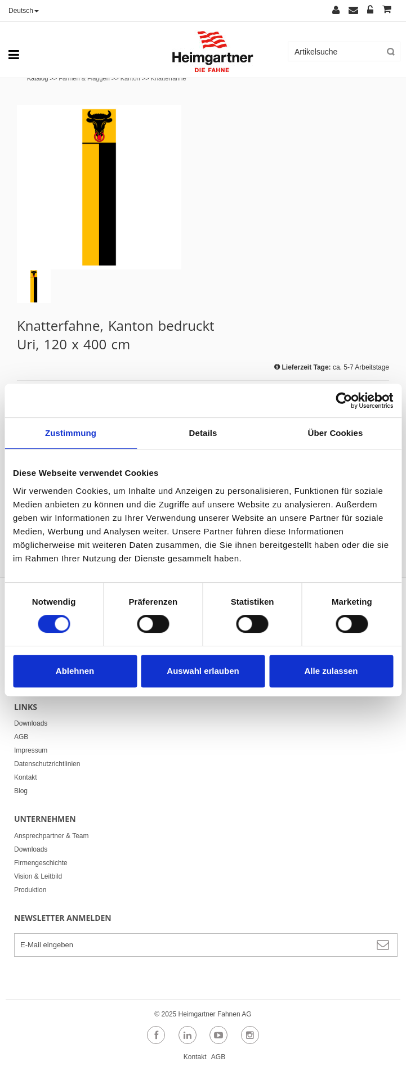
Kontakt (25, 777)
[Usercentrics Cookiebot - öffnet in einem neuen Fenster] (344, 400)
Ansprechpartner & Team (51, 836)
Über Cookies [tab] (335, 433)
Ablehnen (75, 671)
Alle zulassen (331, 671)
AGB (21, 737)
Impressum (30, 750)
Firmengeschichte (41, 863)
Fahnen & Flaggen (84, 78)
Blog (21, 791)
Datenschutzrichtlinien (47, 764)
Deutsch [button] (23, 11)
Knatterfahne (168, 78)
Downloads (30, 723)
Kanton (130, 78)
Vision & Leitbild (38, 876)
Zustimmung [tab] (70, 433)
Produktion (30, 890)
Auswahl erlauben (203, 671)
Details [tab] (203, 433)
